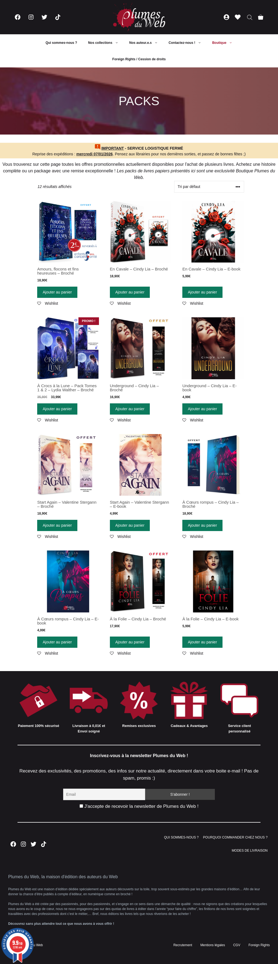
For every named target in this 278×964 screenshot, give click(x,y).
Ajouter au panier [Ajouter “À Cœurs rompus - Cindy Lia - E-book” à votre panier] (57, 642)
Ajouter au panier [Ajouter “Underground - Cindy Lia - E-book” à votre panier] (202, 409)
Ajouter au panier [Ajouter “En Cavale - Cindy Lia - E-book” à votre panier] (202, 292)
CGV (236, 945)
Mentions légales (212, 945)
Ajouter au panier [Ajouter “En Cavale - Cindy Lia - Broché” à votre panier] (130, 292)
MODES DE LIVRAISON (250, 850)
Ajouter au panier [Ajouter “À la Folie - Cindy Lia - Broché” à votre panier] (130, 642)
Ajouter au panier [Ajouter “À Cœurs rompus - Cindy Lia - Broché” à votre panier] (202, 525)
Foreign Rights (259, 945)
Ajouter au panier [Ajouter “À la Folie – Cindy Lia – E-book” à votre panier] (202, 642)
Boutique (225, 43)
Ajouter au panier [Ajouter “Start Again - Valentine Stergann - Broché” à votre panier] (57, 525)
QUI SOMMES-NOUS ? (181, 837)
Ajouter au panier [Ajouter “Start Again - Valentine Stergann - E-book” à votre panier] (130, 525)
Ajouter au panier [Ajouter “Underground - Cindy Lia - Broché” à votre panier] (130, 409)
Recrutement (182, 945)
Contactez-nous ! (188, 43)
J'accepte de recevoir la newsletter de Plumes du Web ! (139, 806)
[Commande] (209, 187)
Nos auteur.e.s (146, 43)
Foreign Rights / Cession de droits (139, 59)
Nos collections (106, 43)
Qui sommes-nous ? (61, 43)
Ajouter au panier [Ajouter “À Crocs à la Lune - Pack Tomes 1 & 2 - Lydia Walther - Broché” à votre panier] (57, 409)
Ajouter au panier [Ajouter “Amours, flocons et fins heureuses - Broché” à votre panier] (57, 292)
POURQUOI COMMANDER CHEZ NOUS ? (235, 837)
